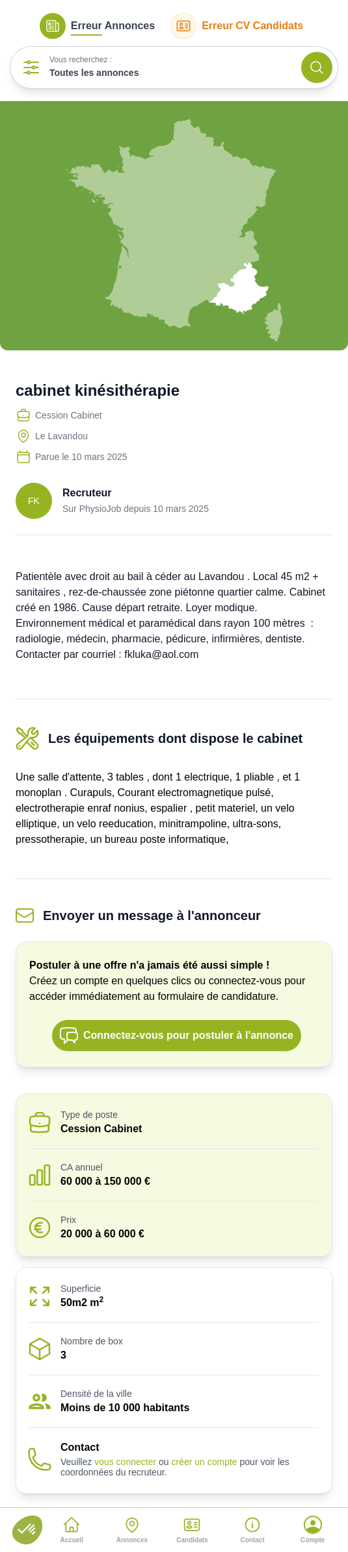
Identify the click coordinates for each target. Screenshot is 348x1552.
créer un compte (204, 1462)
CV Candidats (236, 26)
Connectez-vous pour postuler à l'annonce (176, 1035)
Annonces (97, 26)
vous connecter (125, 1462)
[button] (27, 1530)
